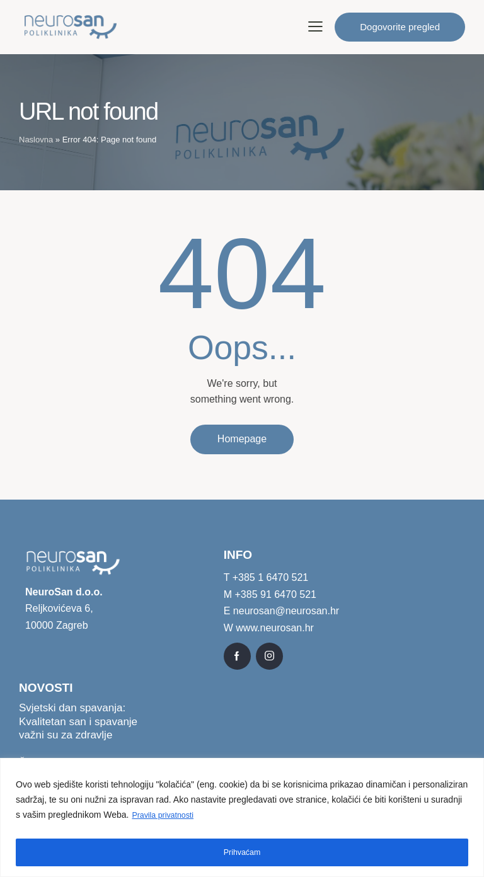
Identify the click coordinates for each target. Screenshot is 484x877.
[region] (242, 819)
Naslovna (36, 139)
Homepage (242, 439)
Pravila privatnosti (167, 818)
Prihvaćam (242, 852)
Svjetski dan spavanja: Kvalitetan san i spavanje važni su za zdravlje (78, 722)
